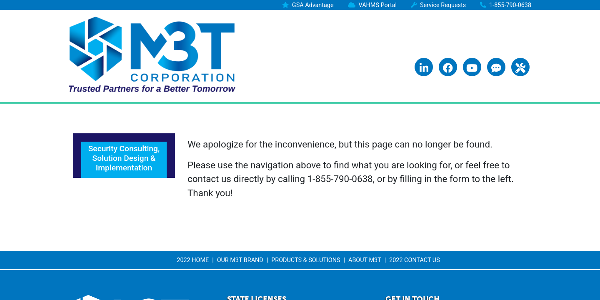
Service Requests (443, 5)
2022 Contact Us (414, 260)
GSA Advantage (313, 5)
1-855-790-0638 (510, 5)
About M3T (364, 260)
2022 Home (193, 260)
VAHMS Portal (378, 5)
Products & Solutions (305, 260)
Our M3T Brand (240, 260)
